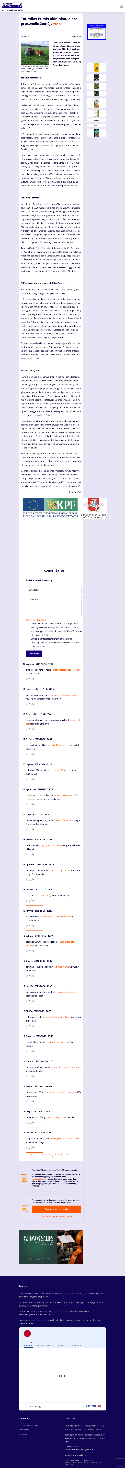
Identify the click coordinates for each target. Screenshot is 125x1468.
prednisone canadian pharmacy (61, 1092)
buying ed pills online (51, 845)
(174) (57, 24)
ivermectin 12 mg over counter (57, 916)
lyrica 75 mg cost (55, 1042)
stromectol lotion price (57, 745)
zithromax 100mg (57, 770)
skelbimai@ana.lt (39, 1179)
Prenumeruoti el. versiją (56, 1209)
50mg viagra (47, 895)
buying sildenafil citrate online (65, 1138)
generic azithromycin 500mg (56, 1017)
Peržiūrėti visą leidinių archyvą (56, 1216)
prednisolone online (67, 992)
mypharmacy (53, 1117)
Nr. (77, 37)
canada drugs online (60, 870)
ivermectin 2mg (61, 966)
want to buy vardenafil (64, 1067)
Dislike (31, 679)
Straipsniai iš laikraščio (28, 1425)
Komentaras (34, 599)
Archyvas (23, 1434)
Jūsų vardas (33, 589)
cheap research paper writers (67, 669)
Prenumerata (24, 1429)
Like (27, 679)
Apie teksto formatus (36, 620)
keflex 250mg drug (65, 820)
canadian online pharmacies (64, 695)
